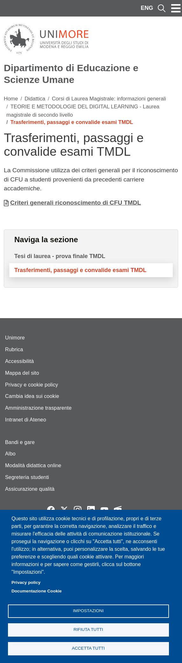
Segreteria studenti (27, 477)
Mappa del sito (22, 373)
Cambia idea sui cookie (32, 396)
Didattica (34, 99)
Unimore (15, 337)
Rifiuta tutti (88, 629)
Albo (10, 453)
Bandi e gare (20, 442)
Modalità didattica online (33, 465)
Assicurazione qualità (29, 489)
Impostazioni (88, 610)
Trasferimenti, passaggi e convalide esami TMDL (80, 270)
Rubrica (14, 349)
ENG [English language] (147, 8)
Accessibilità (19, 361)
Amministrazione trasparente (38, 408)
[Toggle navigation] (176, 8)
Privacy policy (25, 582)
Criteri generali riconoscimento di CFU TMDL (75, 202)
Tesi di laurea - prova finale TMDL (59, 256)
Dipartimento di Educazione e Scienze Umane (71, 74)
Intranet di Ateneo (25, 419)
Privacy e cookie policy (31, 384)
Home (11, 99)
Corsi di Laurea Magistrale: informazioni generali (109, 99)
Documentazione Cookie (36, 591)
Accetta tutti (88, 648)
